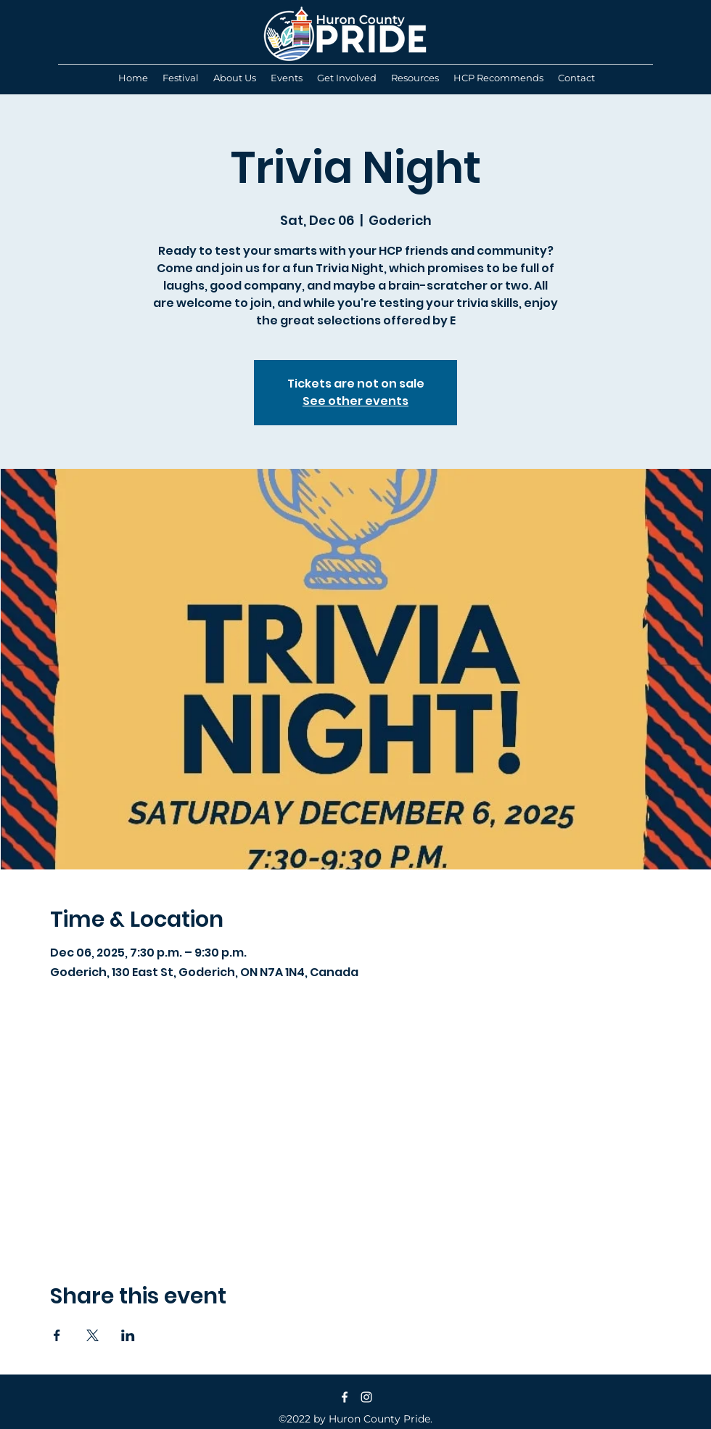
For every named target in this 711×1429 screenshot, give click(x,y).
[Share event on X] (92, 1335)
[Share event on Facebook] (57, 1335)
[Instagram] (366, 1397)
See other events (355, 401)
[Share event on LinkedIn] (128, 1335)
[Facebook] (344, 1397)
